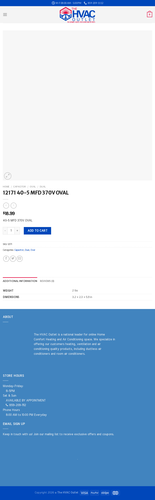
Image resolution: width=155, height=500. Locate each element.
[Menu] (5, 14)
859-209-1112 (16, 405)
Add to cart (37, 230)
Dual (43, 186)
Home (6, 186)
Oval (33, 186)
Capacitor (19, 186)
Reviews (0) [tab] (47, 280)
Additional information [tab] (20, 280)
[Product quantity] (11, 231)
